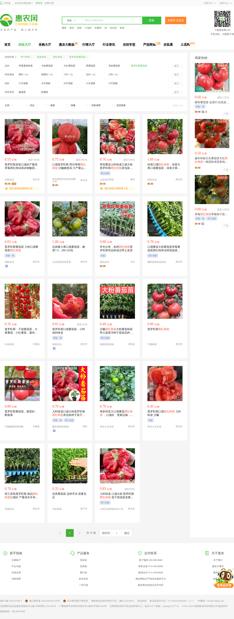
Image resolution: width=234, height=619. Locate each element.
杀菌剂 (98, 28)
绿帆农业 (9, 262)
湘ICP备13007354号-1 (11, 600)
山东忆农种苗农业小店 (111, 509)
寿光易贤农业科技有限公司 (64, 180)
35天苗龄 (113, 83)
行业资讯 (109, 44)
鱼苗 (122, 28)
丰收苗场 (57, 509)
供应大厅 (24, 44)
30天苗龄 (68, 83)
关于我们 (218, 560)
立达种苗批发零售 (61, 262)
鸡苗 (79, 28)
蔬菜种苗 (41, 57)
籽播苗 (44, 92)
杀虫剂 (113, 28)
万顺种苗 (152, 344)
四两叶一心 (47, 74)
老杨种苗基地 (107, 344)
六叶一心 (113, 74)
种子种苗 (25, 57)
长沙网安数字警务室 (75, 601)
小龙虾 (88, 28)
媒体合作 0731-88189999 (150, 572)
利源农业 (152, 179)
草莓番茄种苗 (26, 65)
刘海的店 (9, 509)
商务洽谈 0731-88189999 (150, 566)
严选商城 (149, 44)
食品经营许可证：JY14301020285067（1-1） (172, 600)
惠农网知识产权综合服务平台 (151, 578)
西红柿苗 (57, 57)
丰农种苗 (9, 344)
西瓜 (71, 28)
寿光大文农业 (107, 426)
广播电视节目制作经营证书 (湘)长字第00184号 (83, 606)
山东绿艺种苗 (107, 179)
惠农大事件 (218, 566)
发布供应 (83, 578)
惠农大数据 (66, 44)
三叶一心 (68, 74)
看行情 (83, 572)
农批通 (168, 44)
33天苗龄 (90, 83)
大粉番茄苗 (47, 65)
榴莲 (64, 28)
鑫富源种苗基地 (60, 426)
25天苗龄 (23, 83)
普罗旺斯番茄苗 (139, 65)
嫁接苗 (22, 92)
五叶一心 (90, 74)
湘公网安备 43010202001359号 (42, 601)
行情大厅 (88, 44)
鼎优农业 (104, 262)
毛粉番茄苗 (114, 65)
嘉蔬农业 (57, 344)
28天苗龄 (46, 83)
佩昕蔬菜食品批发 (156, 262)
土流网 (185, 44)
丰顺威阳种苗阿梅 (14, 426)
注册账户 (16, 560)
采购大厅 (45, 44)
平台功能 (16, 566)
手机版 (5, 3)
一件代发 (83, 585)
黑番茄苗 (90, 65)
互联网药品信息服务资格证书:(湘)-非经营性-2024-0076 (28, 606)
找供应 (83, 560)
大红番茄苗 (69, 65)
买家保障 (16, 578)
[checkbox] (30, 105)
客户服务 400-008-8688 (150, 560)
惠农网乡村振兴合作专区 (151, 585)
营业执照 (142, 600)
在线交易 (16, 572)
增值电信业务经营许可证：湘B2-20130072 (112, 600)
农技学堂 (129, 44)
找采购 (83, 566)
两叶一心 (23, 74)
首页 (7, 44)
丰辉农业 (9, 179)
